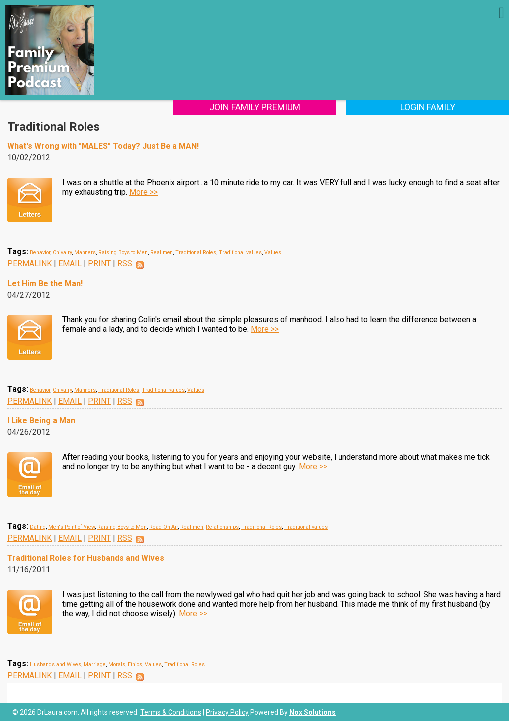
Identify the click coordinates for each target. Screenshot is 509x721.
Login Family (427, 107)
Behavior (40, 252)
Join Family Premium (254, 107)
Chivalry (62, 252)
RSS (124, 263)
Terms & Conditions (170, 712)
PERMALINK (29, 263)
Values (272, 252)
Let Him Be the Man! (45, 283)
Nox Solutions (312, 712)
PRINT (99, 263)
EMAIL (70, 263)
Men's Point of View (71, 527)
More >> (143, 192)
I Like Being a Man (41, 420)
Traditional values (240, 252)
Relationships (222, 527)
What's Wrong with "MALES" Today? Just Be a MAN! (103, 146)
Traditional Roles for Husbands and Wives (85, 558)
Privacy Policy (227, 712)
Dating (38, 527)
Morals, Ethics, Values (135, 664)
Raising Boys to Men (123, 252)
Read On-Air (163, 527)
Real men (161, 252)
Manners (85, 252)
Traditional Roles (195, 252)
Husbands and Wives (55, 664)
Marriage (95, 664)
